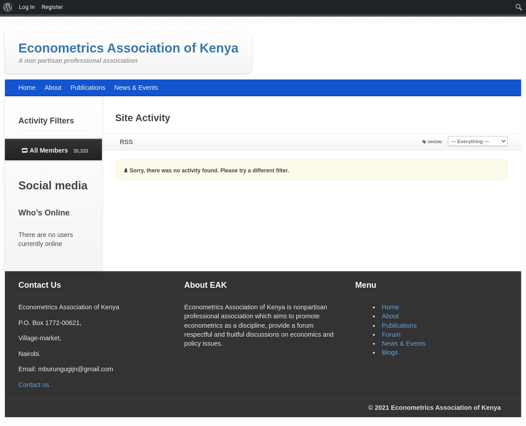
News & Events (404, 343)
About (390, 316)
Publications (399, 325)
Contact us (33, 384)
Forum (391, 334)
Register (52, 7)
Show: (435, 141)
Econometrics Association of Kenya (128, 48)
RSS (126, 141)
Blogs (390, 352)
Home (390, 307)
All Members (60, 151)
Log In (27, 7)
